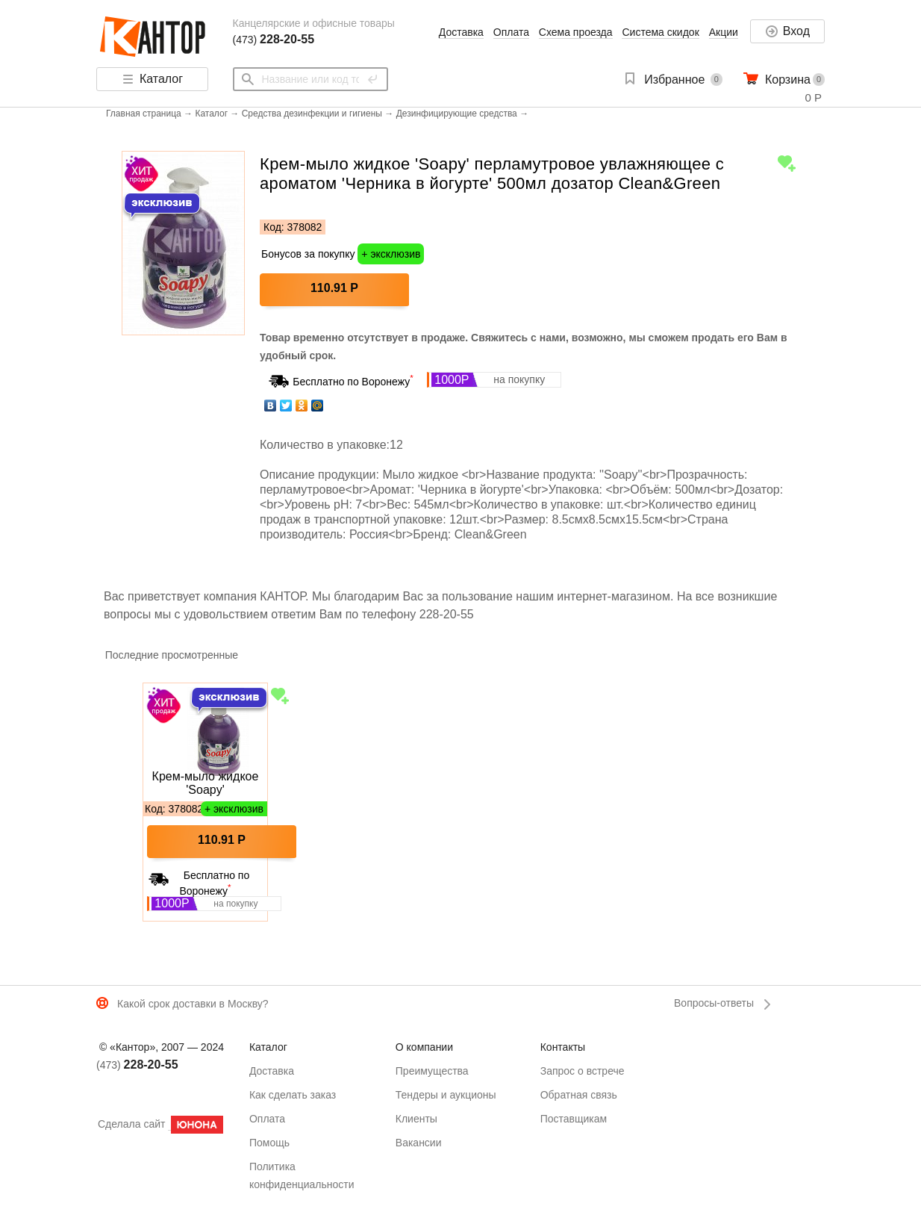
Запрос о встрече (582, 1071)
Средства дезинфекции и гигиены (312, 113)
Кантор (154, 37)
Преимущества (432, 1071)
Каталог (211, 113)
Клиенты (416, 1119)
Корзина (788, 79)
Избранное (674, 79)
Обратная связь (578, 1095)
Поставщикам (574, 1119)
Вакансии (419, 1143)
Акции (723, 32)
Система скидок (660, 32)
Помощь (269, 1143)
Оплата (511, 32)
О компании (424, 1047)
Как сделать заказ (292, 1095)
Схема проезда (576, 32)
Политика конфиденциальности (302, 1175)
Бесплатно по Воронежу (353, 382)
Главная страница (143, 113)
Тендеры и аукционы (446, 1095)
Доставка (461, 32)
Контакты (562, 1047)
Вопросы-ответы (714, 1003)
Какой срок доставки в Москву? (193, 1004)
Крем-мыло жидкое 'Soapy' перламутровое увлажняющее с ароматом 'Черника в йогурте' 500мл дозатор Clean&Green (205, 784)
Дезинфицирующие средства (456, 113)
